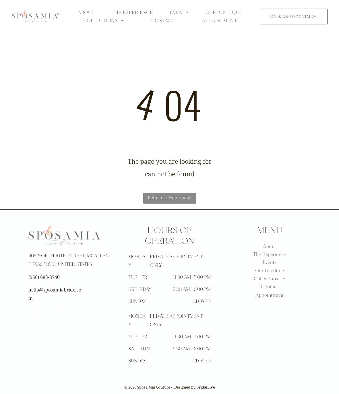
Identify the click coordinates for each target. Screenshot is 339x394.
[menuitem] (85, 12)
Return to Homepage (169, 197)
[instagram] (48, 313)
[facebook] (34, 313)
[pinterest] (63, 313)
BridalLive (205, 387)
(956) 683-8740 (44, 277)
